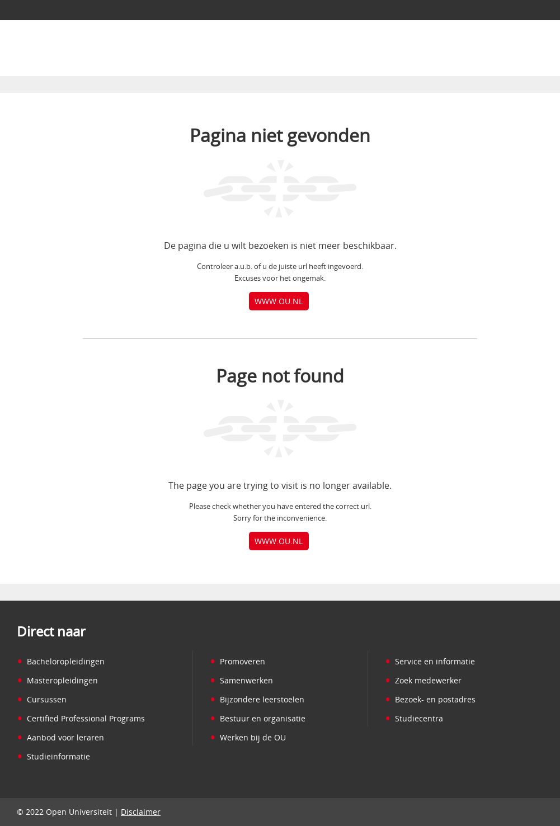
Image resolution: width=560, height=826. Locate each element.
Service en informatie (430, 661)
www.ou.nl (279, 301)
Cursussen (42, 699)
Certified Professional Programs (81, 718)
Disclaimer (141, 811)
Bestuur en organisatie (257, 718)
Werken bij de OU (248, 737)
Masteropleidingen (57, 680)
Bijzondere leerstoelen (257, 699)
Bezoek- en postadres (430, 699)
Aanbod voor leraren (60, 737)
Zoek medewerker (423, 680)
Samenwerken (241, 680)
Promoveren (237, 661)
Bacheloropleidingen (61, 661)
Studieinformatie (53, 756)
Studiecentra (414, 718)
